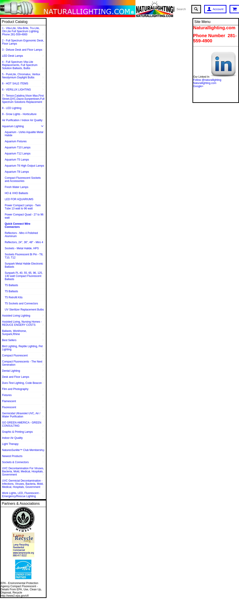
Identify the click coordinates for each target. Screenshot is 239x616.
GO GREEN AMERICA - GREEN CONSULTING (21, 424)
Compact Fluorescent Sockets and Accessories (23, 179)
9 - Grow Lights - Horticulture (19, 114)
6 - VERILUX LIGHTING (16, 89)
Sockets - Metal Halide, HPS (22, 248)
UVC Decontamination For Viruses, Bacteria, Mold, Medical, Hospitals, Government (23, 471)
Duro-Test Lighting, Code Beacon (22, 383)
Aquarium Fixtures (16, 141)
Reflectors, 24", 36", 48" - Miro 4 (24, 242)
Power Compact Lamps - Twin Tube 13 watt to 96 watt (23, 207)
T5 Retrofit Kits (13, 297)
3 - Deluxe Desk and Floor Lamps (22, 49)
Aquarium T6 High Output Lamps (24, 165)
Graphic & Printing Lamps (17, 431)
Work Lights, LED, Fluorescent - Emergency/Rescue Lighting (21, 494)
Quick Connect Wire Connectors (17, 225)
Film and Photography (15, 389)
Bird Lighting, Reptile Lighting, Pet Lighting (22, 348)
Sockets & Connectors (15, 462)
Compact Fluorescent (15, 355)
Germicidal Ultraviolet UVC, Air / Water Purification (21, 415)
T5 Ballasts (11, 285)
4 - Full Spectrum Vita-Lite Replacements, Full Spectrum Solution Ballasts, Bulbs (19, 65)
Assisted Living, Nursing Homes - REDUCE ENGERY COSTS (22, 323)
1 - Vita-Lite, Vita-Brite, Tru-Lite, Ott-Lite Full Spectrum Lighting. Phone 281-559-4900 (21, 31)
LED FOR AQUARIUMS (19, 199)
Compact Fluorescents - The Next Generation (22, 363)
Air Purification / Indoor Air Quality (22, 120)
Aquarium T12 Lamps (18, 153)
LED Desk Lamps (12, 55)
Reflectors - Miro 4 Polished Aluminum (21, 234)
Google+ (198, 86)
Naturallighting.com (204, 83)
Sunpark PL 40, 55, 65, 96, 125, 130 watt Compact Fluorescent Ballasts (24, 276)
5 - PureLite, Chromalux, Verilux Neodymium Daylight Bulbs (21, 76)
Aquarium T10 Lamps (18, 147)
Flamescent (9, 401)
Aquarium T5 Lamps (17, 159)
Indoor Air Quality (12, 437)
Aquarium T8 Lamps (17, 171)
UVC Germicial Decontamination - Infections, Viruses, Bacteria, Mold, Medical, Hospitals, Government (23, 484)
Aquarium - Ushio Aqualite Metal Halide (24, 134)
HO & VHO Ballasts (16, 193)
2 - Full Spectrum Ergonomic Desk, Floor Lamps (23, 42)
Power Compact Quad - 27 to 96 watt (24, 216)
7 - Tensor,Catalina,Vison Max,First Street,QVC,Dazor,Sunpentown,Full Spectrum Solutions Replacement (23, 99)
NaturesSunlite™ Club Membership (23, 450)
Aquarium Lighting (13, 126)
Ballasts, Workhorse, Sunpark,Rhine (14, 332)
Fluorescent (9, 407)
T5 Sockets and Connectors (21, 303)
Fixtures (7, 395)
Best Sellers (9, 340)
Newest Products (12, 456)
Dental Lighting (11, 370)
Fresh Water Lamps (16, 187)
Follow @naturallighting (207, 80)
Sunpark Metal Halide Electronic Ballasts (24, 265)
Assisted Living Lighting (16, 315)
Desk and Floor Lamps (15, 376)
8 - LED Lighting (11, 108)
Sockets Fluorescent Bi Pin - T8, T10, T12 (24, 256)
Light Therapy (10, 444)
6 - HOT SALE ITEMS (15, 83)
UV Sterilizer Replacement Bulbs (24, 309)
